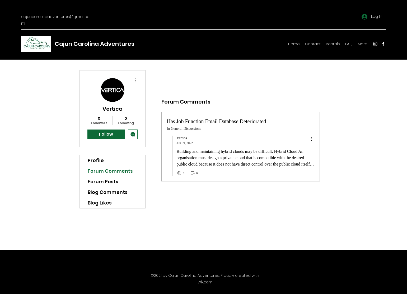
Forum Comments (110, 171)
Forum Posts (103, 181)
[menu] (311, 139)
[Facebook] (383, 44)
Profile (96, 160)
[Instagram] (375, 44)
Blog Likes (100, 202)
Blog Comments (108, 192)
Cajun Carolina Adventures (94, 44)
